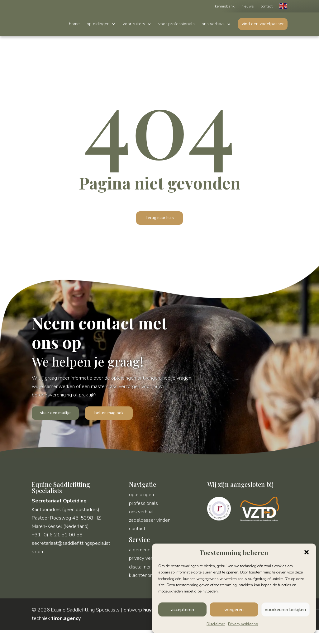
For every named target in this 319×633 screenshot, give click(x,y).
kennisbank (225, 6)
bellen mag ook (114, 414)
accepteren (182, 610)
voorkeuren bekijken (285, 610)
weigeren (234, 610)
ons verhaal (213, 24)
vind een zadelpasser (263, 24)
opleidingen (98, 24)
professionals (143, 506)
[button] (306, 552)
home (74, 24)
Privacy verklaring (243, 623)
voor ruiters (134, 24)
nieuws (247, 6)
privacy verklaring (147, 561)
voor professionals (176, 24)
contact (267, 6)
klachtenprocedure (149, 578)
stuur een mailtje (58, 414)
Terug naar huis (160, 218)
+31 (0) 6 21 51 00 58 (57, 537)
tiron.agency (66, 621)
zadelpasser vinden (149, 523)
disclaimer (140, 569)
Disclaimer (216, 623)
